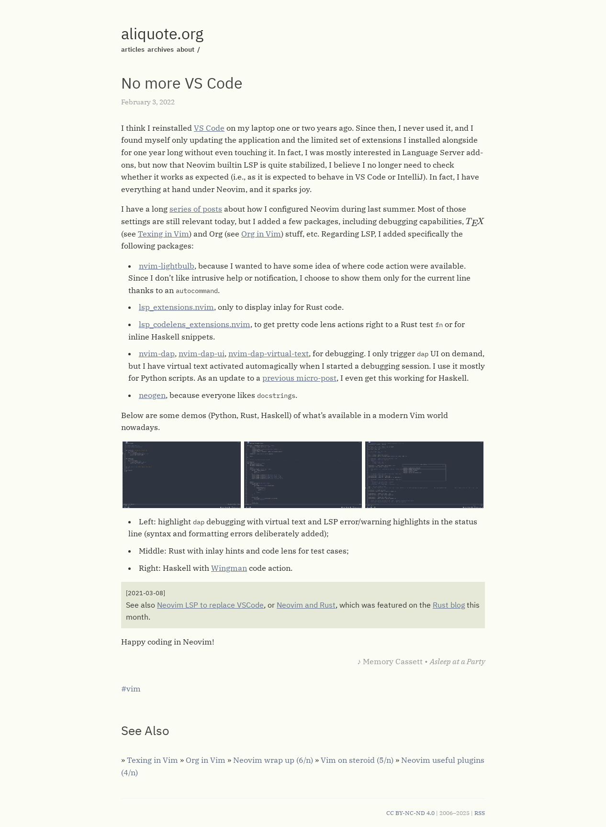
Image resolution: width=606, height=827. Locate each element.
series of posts (195, 209)
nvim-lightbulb (166, 266)
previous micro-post (299, 378)
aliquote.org (162, 33)
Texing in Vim (163, 233)
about (185, 49)
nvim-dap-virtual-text (268, 353)
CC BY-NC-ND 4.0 (410, 812)
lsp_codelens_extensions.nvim (194, 324)
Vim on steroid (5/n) (357, 760)
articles (133, 49)
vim (133, 688)
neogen (152, 395)
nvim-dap (157, 353)
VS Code (209, 128)
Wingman (229, 568)
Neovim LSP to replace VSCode (210, 605)
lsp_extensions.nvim (176, 307)
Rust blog (449, 605)
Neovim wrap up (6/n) (273, 760)
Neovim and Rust (306, 605)
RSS (479, 812)
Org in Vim (261, 233)
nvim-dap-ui (201, 353)
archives (160, 49)
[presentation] (475, 222)
